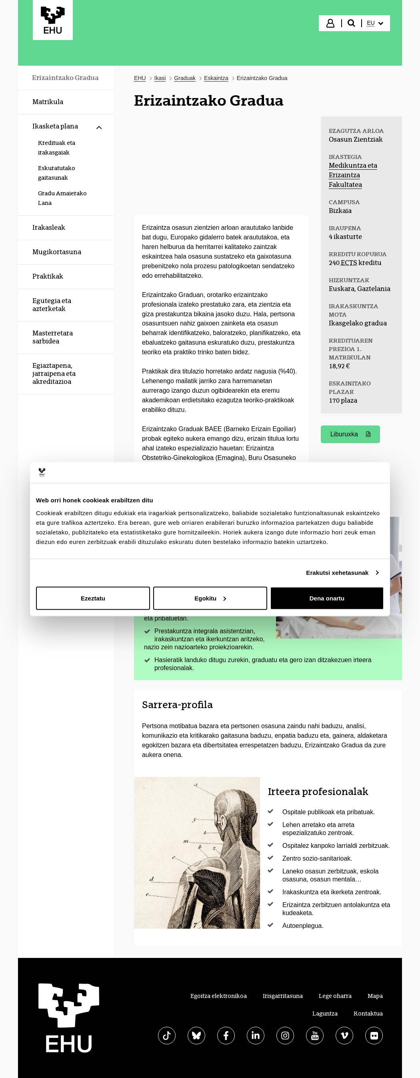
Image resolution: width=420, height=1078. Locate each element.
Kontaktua (368, 1013)
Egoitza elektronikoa (218, 996)
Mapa (375, 996)
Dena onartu (327, 597)
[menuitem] (375, 23)
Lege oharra (335, 996)
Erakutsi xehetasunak (337, 572)
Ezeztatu (93, 597)
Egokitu (210, 597)
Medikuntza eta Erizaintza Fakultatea (353, 175)
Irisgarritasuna (283, 996)
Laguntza (325, 1013)
